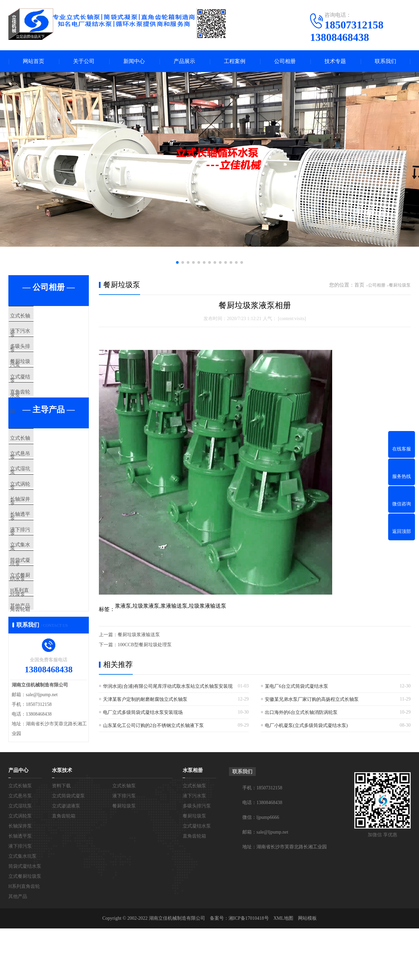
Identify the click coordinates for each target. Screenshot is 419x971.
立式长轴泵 (36, 316)
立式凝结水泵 (39, 395)
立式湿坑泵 (36, 505)
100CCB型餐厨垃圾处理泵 (145, 644)
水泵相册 (193, 852)
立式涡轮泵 (36, 525)
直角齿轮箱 (36, 415)
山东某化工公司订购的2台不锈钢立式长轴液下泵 (153, 725)
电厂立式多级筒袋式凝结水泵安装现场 (143, 712)
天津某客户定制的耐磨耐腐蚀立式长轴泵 (145, 699)
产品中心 (18, 852)
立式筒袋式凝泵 (68, 878)
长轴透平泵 (36, 564)
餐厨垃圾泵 (36, 375)
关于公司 (84, 61)
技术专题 (335, 61)
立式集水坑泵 (39, 604)
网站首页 (33, 61)
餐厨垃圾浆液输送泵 (139, 634)
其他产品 (34, 683)
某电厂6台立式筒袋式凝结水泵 (296, 686)
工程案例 (234, 61)
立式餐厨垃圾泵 (41, 644)
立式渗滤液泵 (66, 888)
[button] (177, 262)
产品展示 (184, 61)
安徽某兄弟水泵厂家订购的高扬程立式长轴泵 (312, 699)
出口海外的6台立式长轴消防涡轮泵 (301, 712)
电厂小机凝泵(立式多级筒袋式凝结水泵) (306, 725)
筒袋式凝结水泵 (41, 624)
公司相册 (285, 61)
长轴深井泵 (36, 545)
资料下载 (61, 867)
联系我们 (385, 61)
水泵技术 (62, 852)
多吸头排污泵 (39, 355)
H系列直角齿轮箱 (43, 663)
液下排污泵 (36, 584)
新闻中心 (134, 61)
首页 (359, 285)
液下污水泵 (36, 336)
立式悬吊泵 (36, 485)
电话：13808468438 (262, 884)
